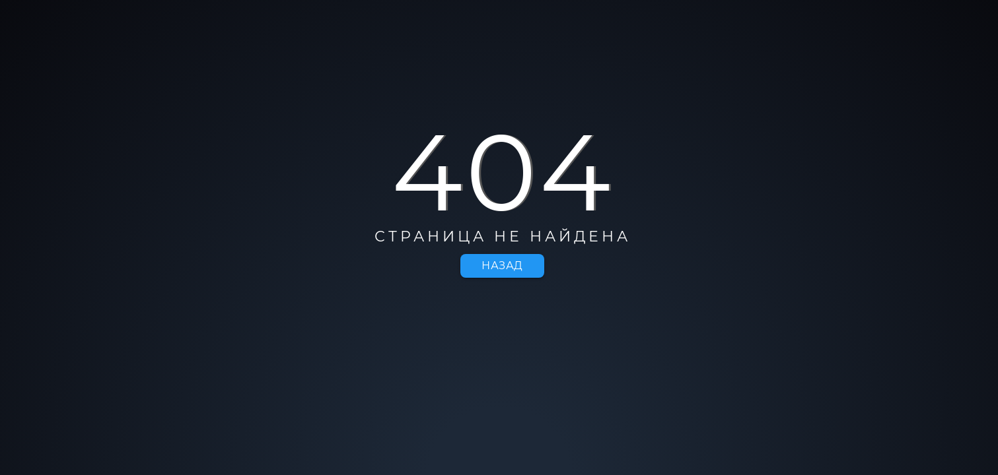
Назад (502, 265)
